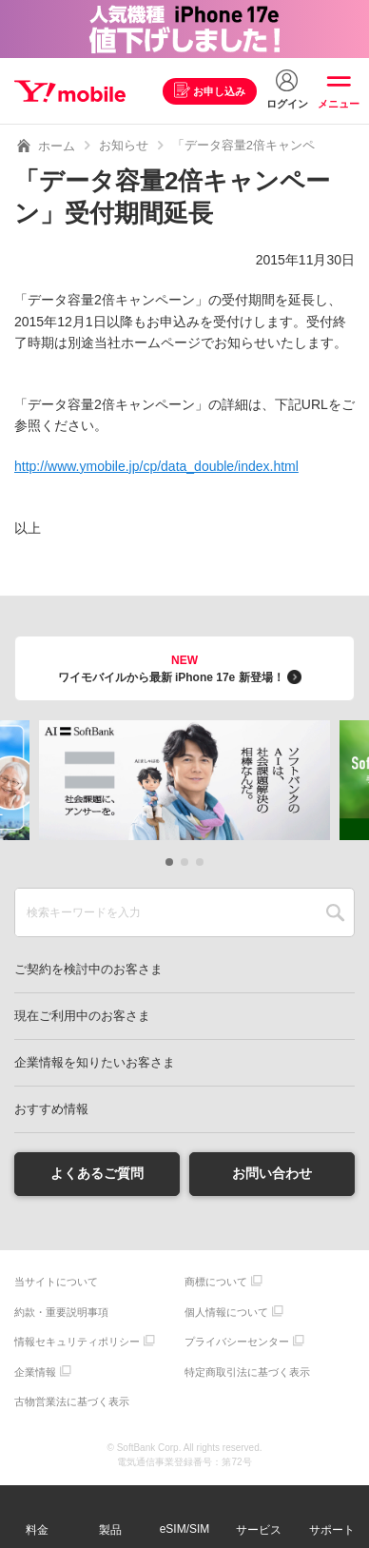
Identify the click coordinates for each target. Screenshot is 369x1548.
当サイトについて (56, 1281)
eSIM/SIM (185, 1529)
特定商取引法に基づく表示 (247, 1372)
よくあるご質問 (97, 1173)
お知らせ (123, 145)
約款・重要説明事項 (61, 1312)
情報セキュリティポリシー (77, 1341)
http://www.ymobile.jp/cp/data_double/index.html (156, 466)
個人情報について (226, 1312)
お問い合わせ (272, 1173)
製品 (110, 1530)
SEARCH (335, 912)
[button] (169, 862)
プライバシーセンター (236, 1341)
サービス (259, 1530)
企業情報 (35, 1372)
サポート (332, 1530)
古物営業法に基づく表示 (71, 1401)
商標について (215, 1281)
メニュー (338, 103)
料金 (37, 1530)
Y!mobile (70, 91)
